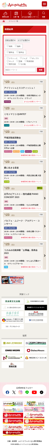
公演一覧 (16, 17)
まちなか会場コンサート (30, 17)
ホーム (5, 21)
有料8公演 (5, 17)
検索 (43, 17)
